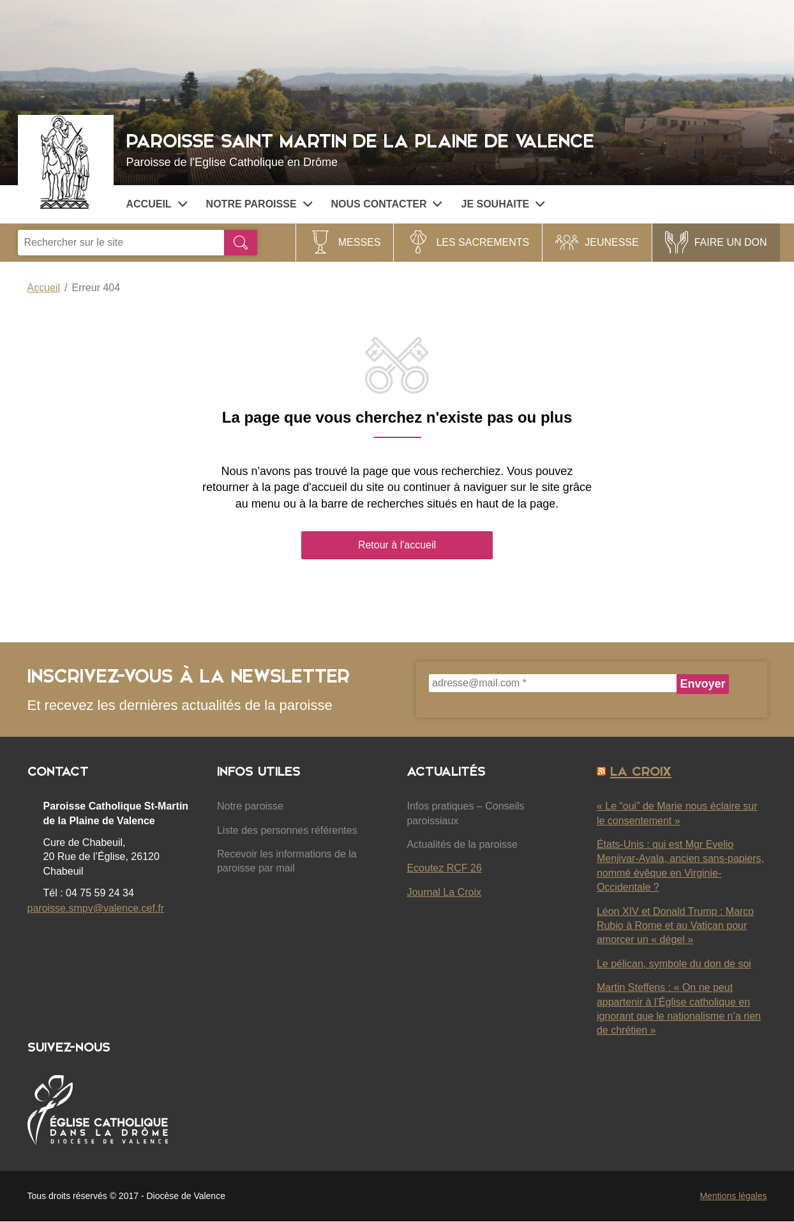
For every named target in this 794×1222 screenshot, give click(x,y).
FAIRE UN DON (730, 242)
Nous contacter (386, 204)
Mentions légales (733, 1196)
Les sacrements (482, 242)
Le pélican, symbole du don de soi (674, 963)
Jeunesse (611, 242)
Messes (359, 242)
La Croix (640, 771)
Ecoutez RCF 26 (444, 868)
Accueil (156, 204)
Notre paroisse (259, 204)
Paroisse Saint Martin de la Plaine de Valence (450, 148)
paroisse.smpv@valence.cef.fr (96, 908)
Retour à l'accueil (397, 544)
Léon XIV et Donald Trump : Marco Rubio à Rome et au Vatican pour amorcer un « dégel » (675, 926)
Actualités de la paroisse (462, 844)
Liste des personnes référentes (287, 830)
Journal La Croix (444, 892)
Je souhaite (502, 204)
